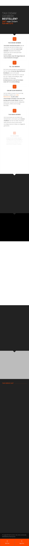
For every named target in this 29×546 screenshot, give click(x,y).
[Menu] (25, 3)
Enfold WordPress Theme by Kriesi (8, 536)
